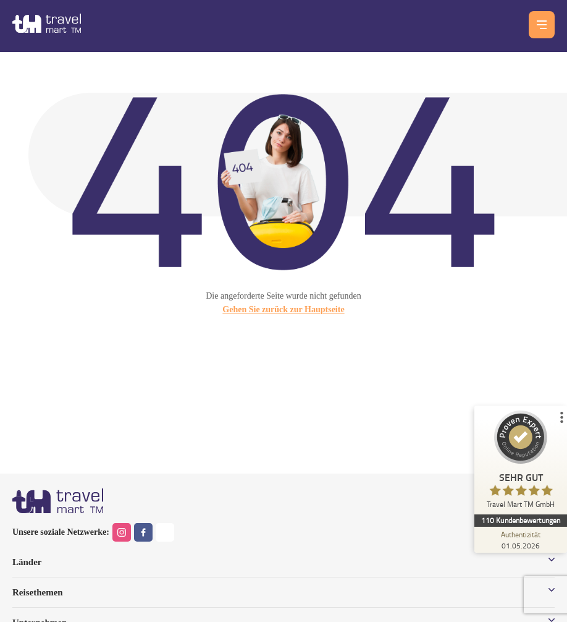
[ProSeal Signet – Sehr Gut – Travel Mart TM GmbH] (520, 462)
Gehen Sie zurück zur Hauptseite (283, 309)
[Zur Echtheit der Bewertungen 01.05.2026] (520, 540)
